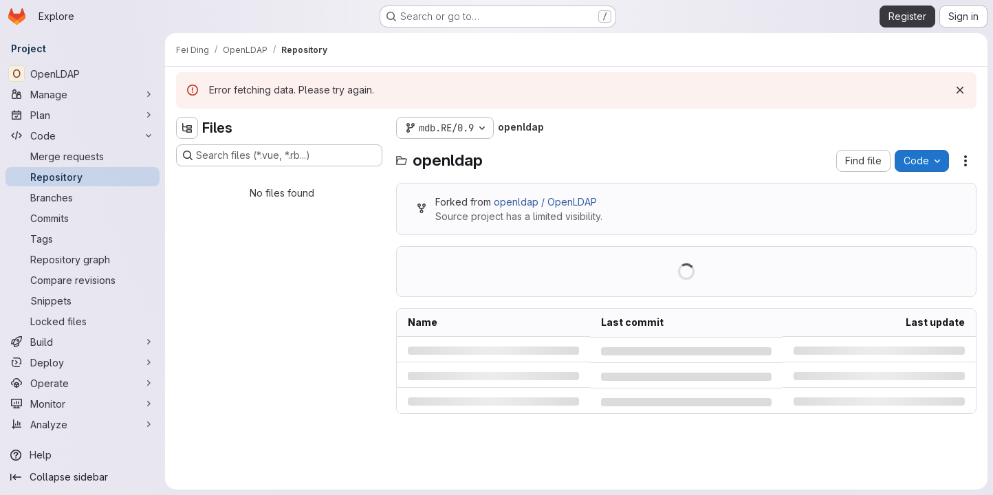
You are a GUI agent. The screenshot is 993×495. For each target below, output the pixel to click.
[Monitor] (83, 403)
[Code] (83, 135)
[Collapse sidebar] (83, 477)
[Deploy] (83, 362)
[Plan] (83, 114)
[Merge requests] (83, 156)
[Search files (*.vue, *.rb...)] (279, 155)
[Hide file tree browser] (187, 128)
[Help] (83, 455)
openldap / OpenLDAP (545, 202)
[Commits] (83, 218)
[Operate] (83, 383)
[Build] (83, 341)
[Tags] (83, 238)
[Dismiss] (960, 90)
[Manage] (83, 94)
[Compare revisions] (83, 279)
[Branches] (83, 197)
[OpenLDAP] (83, 73)
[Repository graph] (83, 259)
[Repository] (83, 176)
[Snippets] (83, 300)
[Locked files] (83, 321)
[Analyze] (83, 424)
